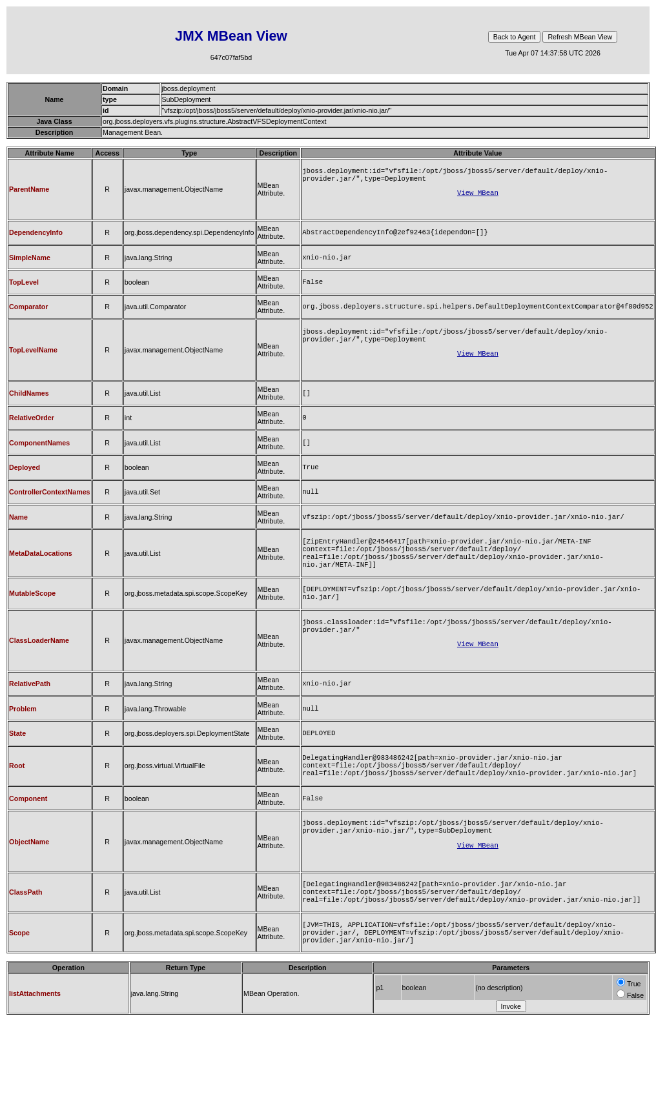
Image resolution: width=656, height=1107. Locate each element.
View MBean (477, 196)
